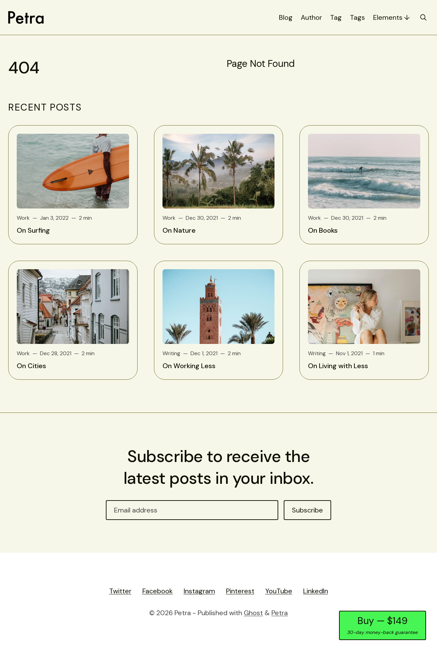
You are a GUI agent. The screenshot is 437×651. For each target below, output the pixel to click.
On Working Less (189, 365)
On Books (323, 230)
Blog (286, 17)
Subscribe (307, 510)
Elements (388, 17)
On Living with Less (338, 365)
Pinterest (240, 591)
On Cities (31, 365)
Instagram (199, 591)
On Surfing (33, 230)
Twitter (120, 591)
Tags (357, 17)
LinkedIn (315, 591)
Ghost (253, 612)
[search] (423, 17)
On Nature (179, 230)
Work (23, 217)
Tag (336, 17)
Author (311, 17)
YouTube (278, 591)
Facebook (157, 591)
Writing (171, 353)
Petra (279, 612)
